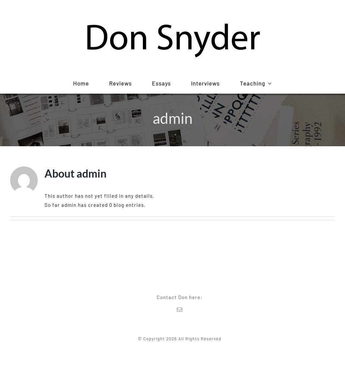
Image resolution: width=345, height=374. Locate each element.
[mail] (181, 309)
